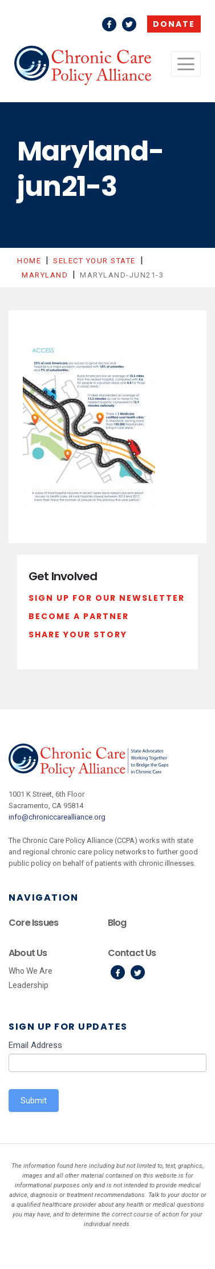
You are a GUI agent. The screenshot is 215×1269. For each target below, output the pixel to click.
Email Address (35, 1045)
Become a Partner (79, 616)
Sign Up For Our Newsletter (107, 598)
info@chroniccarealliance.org (57, 817)
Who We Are (30, 970)
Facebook (109, 24)
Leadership (28, 985)
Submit (34, 1100)
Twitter (129, 24)
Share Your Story (78, 634)
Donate (174, 24)
